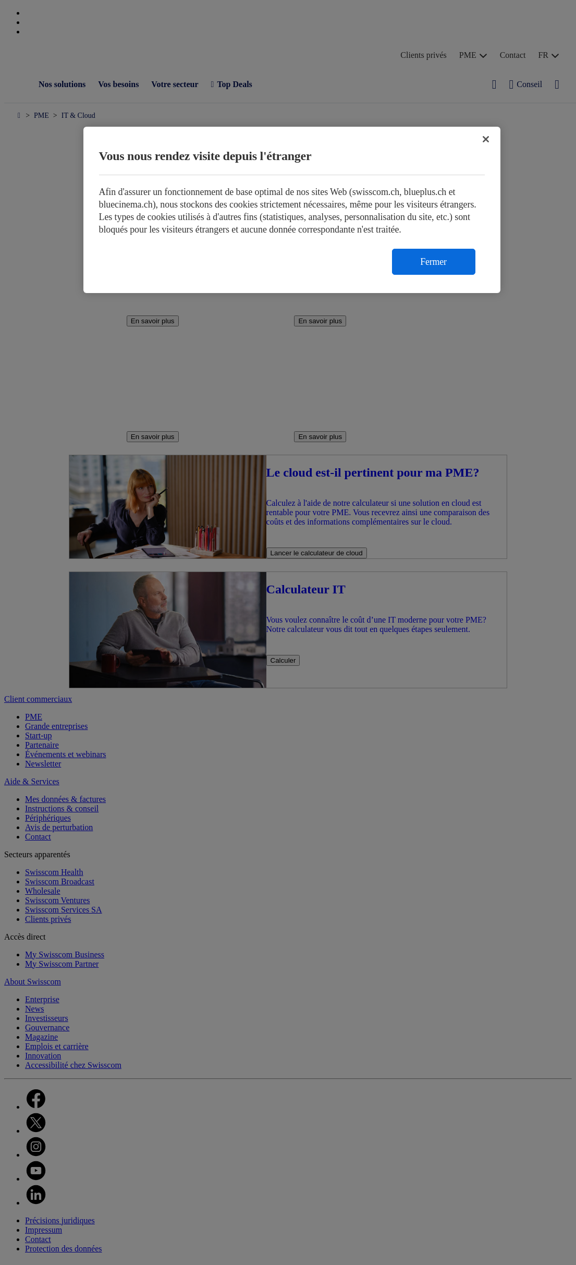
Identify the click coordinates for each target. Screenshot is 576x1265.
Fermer (433, 262)
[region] (291, 210)
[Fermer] (485, 139)
